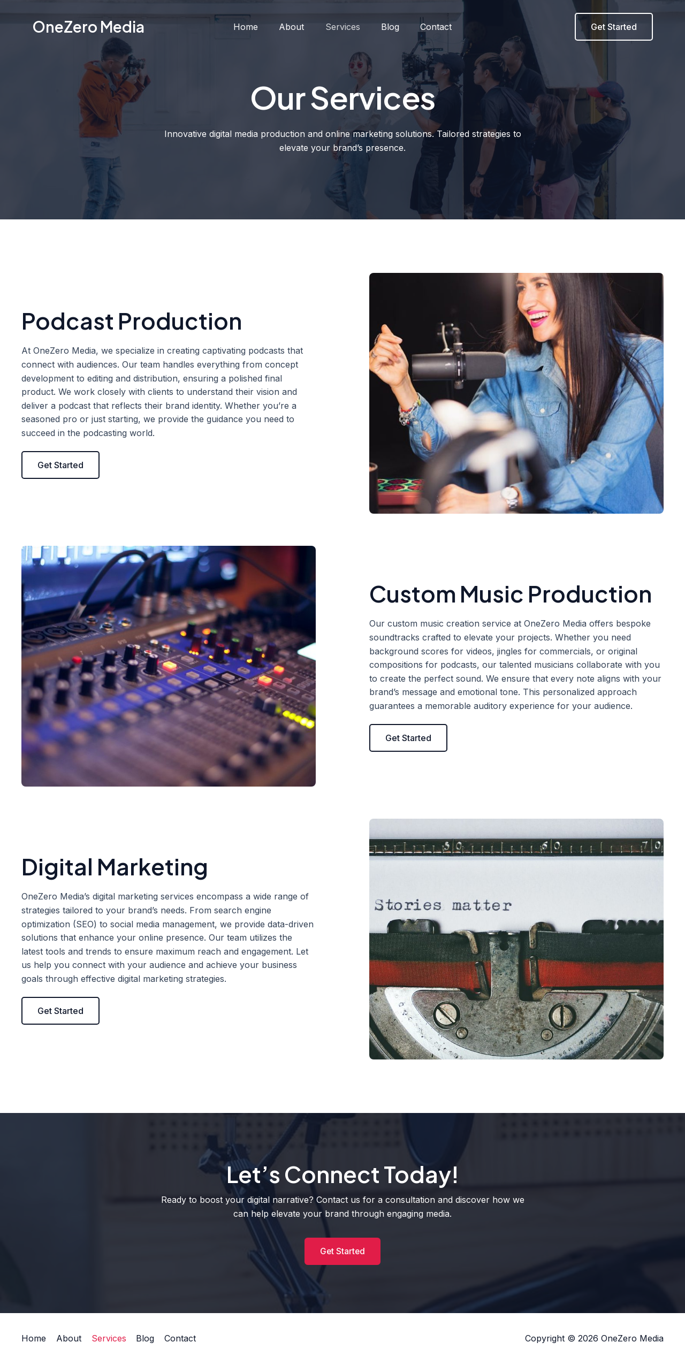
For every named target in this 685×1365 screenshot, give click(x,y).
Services (342, 26)
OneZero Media (88, 26)
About (295, 26)
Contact (428, 26)
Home (253, 26)
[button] (60, 465)
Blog (386, 26)
